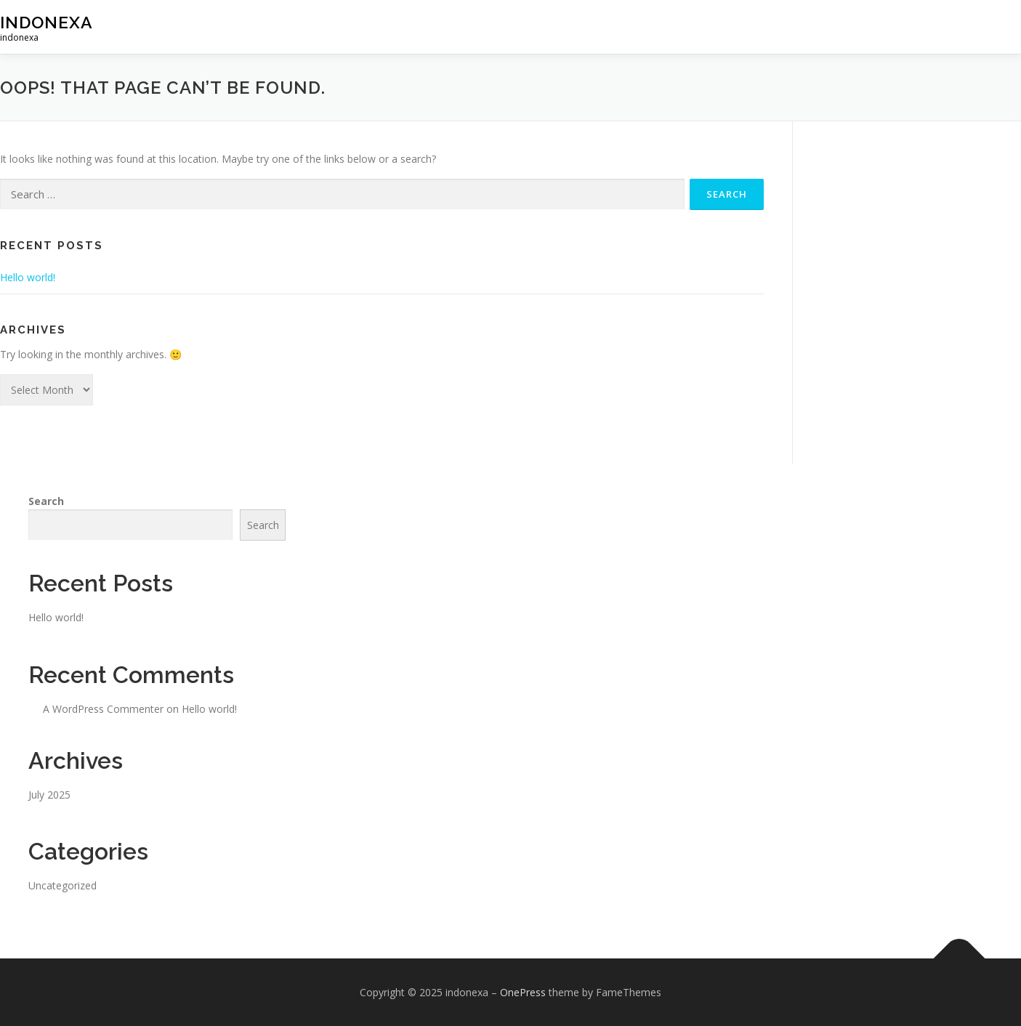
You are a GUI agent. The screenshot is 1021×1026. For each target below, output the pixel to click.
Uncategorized (62, 885)
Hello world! (27, 277)
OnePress (523, 992)
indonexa (46, 22)
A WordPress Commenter (103, 709)
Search (46, 501)
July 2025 (49, 794)
